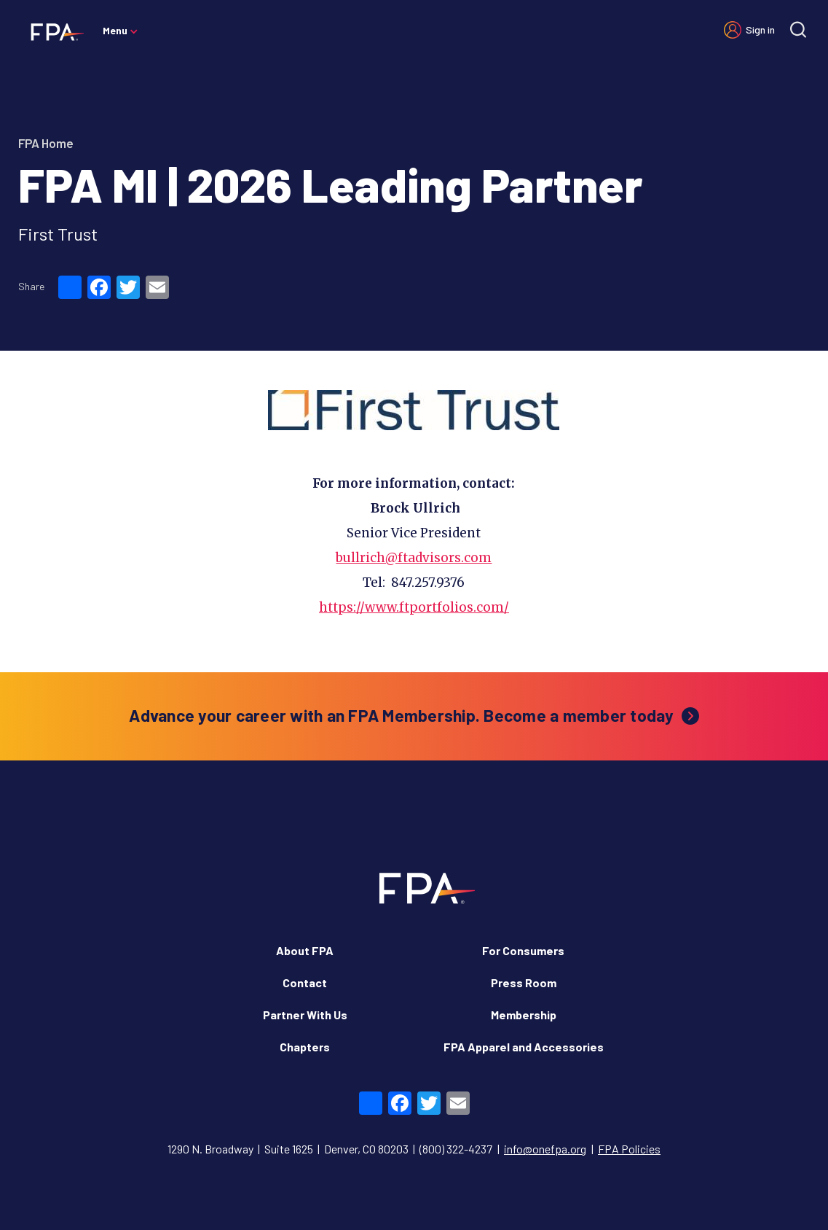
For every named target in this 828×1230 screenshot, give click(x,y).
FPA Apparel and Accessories (523, 1019)
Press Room (523, 955)
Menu (115, 30)
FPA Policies (629, 1121)
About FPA (305, 923)
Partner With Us (305, 987)
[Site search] (798, 29)
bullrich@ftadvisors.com (414, 530)
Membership (523, 987)
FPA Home (46, 143)
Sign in (760, 29)
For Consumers (523, 923)
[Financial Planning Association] (53, 31)
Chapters (305, 1019)
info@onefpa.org (545, 1121)
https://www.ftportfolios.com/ (414, 580)
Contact (305, 955)
